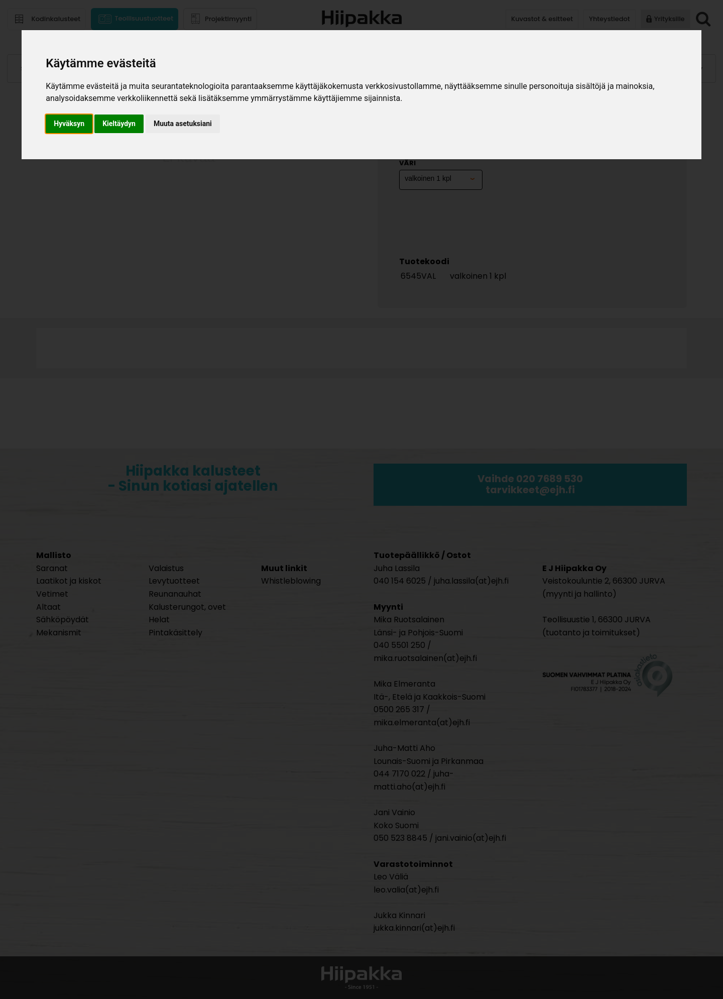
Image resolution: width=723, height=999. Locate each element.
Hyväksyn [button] (69, 124)
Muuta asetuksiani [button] (183, 124)
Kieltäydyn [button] (119, 124)
